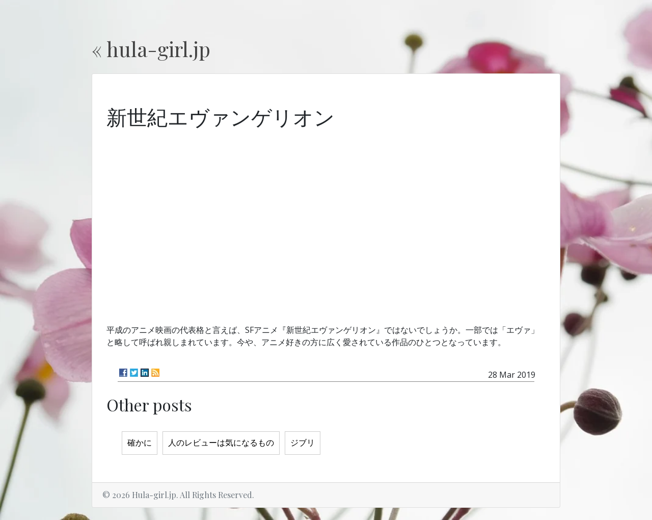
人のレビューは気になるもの (221, 442)
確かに (139, 442)
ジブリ (302, 442)
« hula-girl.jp (151, 48)
